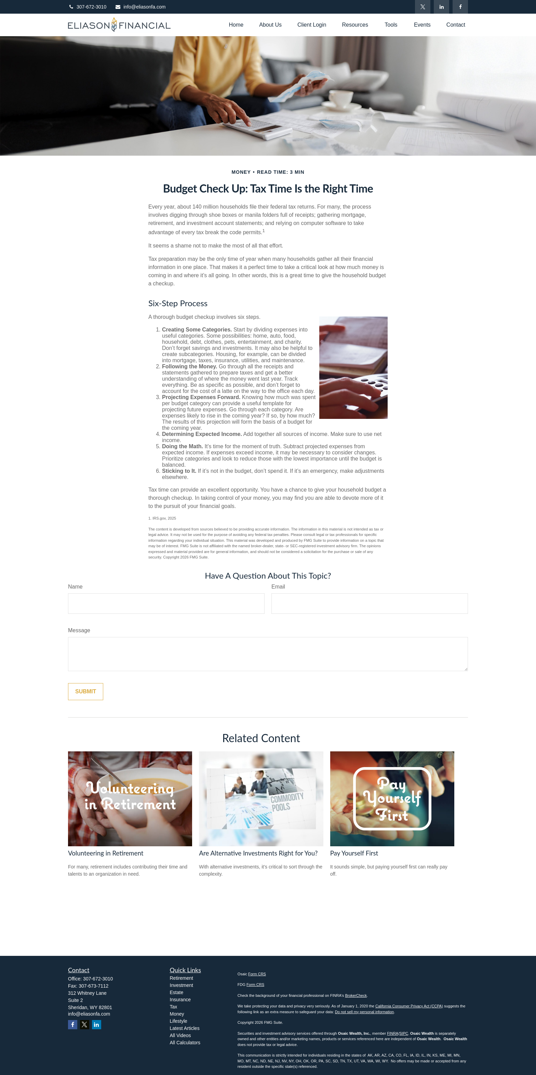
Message (79, 630)
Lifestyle (178, 1021)
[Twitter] (422, 7)
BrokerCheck (356, 995)
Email (278, 587)
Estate (177, 992)
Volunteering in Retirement (105, 853)
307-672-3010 (87, 7)
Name (75, 587)
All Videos (180, 1035)
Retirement (181, 978)
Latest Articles (185, 1028)
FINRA (392, 1033)
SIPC (403, 1033)
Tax (173, 1006)
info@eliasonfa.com (140, 7)
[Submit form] (85, 691)
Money (177, 1014)
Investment (181, 985)
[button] (236, 25)
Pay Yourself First (354, 853)
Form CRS (257, 974)
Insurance (180, 999)
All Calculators (185, 1042)
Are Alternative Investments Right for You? (258, 853)
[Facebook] (460, 7)
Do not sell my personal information (364, 1012)
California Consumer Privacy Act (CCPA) (409, 1006)
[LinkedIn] (441, 7)
